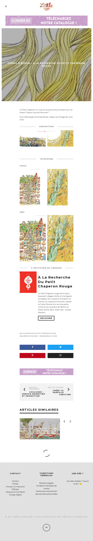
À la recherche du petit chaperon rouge (38, 333)
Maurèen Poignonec (29, 336)
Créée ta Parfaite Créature (62, 392)
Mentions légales (46, 483)
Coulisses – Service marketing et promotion (33, 394)
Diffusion (15, 489)
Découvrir (46, 318)
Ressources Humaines (15, 492)
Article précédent (34, 388)
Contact (15, 481)
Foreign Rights (15, 495)
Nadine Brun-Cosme (48, 336)
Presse (15, 484)
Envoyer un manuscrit (15, 487)
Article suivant (56, 387)
